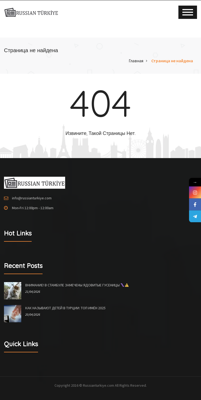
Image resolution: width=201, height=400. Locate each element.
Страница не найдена (172, 60)
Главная (136, 60)
